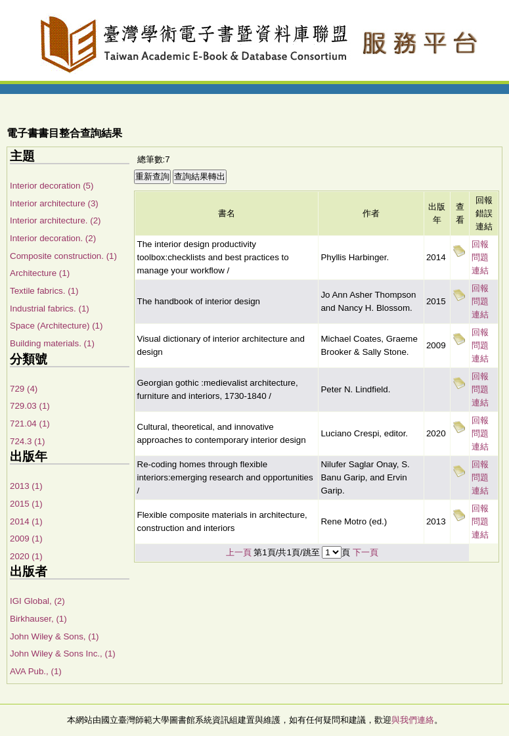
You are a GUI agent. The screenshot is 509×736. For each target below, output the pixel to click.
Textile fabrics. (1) (44, 291)
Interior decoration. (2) (53, 238)
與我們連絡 (412, 720)
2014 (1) (26, 521)
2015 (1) (26, 504)
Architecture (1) (40, 273)
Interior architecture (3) (54, 203)
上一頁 (239, 552)
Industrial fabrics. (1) (49, 308)
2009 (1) (26, 538)
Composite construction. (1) (63, 256)
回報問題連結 (480, 257)
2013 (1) (26, 486)
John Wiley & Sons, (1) (54, 636)
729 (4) (23, 389)
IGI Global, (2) (37, 601)
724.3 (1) (27, 441)
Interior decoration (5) (51, 186)
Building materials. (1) (52, 343)
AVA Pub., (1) (36, 671)
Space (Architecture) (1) (56, 326)
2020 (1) (26, 556)
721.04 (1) (30, 423)
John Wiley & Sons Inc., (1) (63, 653)
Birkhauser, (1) (38, 619)
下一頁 (365, 552)
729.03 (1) (30, 406)
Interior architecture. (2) (55, 220)
